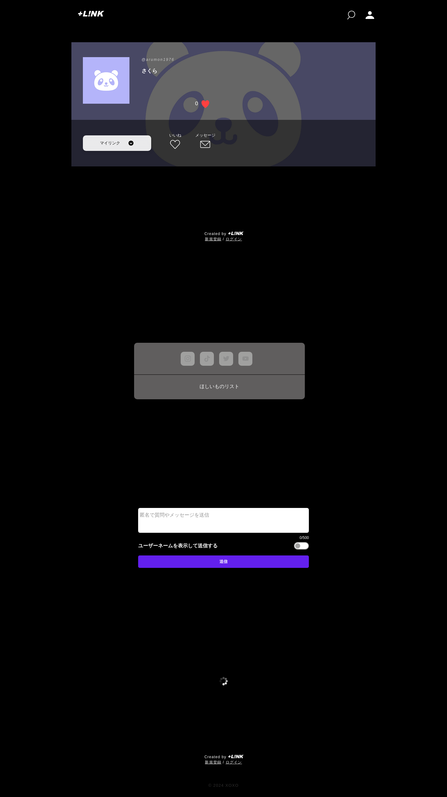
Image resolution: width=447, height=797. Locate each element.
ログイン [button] (234, 239)
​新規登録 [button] (213, 239)
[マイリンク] (117, 143)
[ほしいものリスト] (219, 386)
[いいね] (175, 141)
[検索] (351, 15)
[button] (369, 15)
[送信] (223, 561)
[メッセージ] (205, 141)
